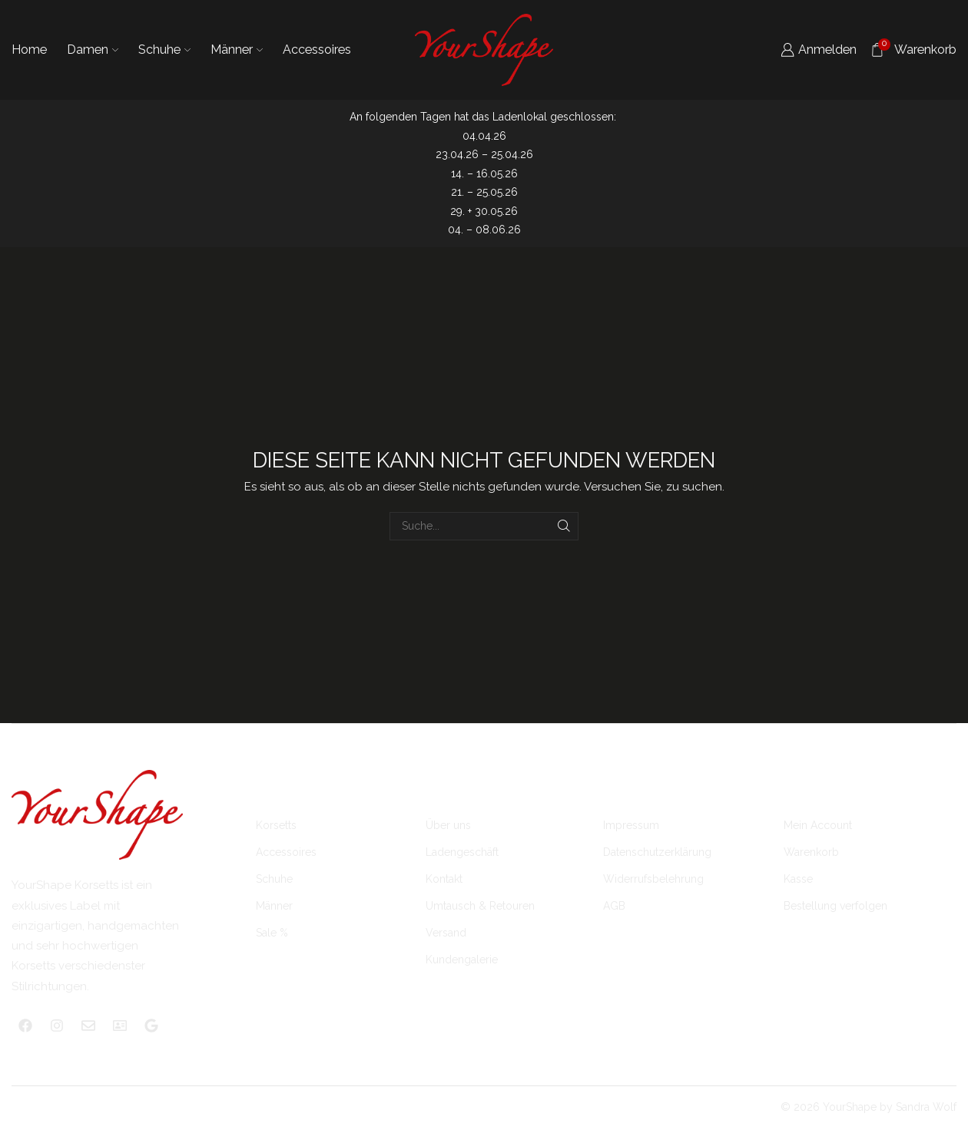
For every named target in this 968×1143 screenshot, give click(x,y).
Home (29, 49)
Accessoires (317, 49)
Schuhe (164, 49)
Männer (237, 49)
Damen (92, 49)
